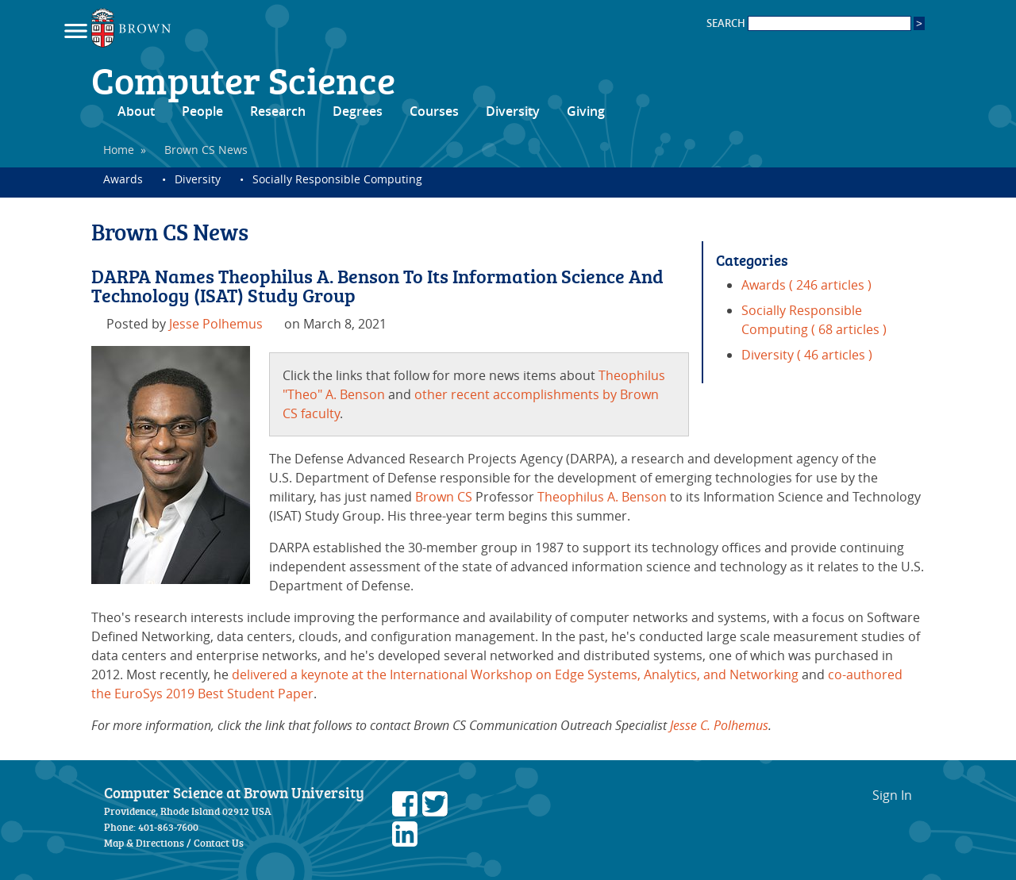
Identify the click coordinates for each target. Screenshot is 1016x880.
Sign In (892, 795)
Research (278, 111)
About (136, 111)
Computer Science (243, 79)
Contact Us (219, 843)
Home (118, 149)
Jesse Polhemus (216, 323)
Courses (434, 111)
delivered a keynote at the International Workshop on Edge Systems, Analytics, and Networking (515, 674)
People (202, 111)
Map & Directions (144, 843)
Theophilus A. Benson (602, 496)
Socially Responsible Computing (337, 178)
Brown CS (443, 496)
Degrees (358, 111)
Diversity (513, 111)
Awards (123, 178)
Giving (586, 111)
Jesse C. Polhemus (719, 725)
